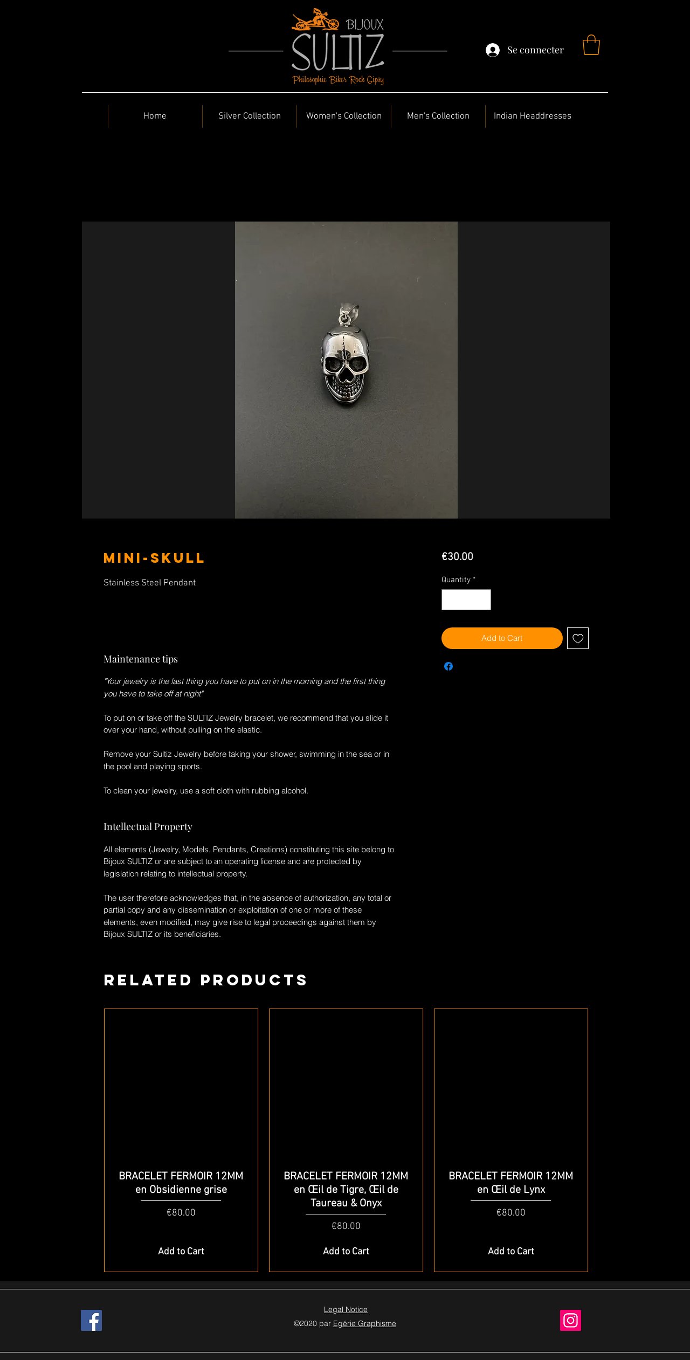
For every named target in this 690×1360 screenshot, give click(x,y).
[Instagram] (570, 1320)
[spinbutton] (466, 600)
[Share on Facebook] (448, 666)
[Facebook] (91, 1320)
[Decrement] (450, 600)
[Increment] (482, 600)
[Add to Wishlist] (578, 638)
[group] (346, 1140)
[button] (591, 44)
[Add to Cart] (181, 1252)
